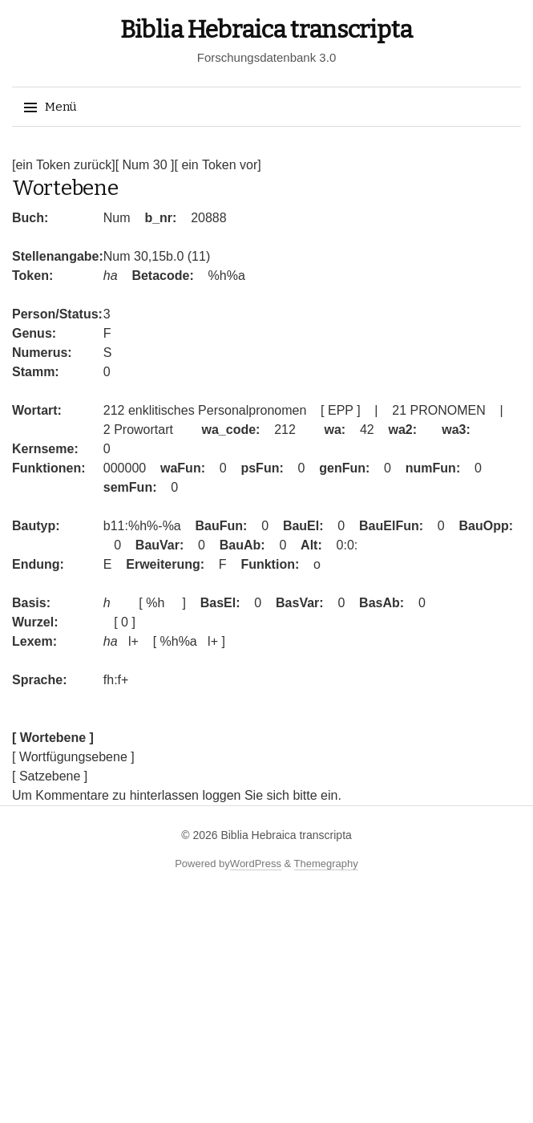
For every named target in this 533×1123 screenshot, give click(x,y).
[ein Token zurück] (63, 165)
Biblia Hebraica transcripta (266, 29)
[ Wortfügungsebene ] (73, 757)
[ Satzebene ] (49, 776)
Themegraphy (326, 863)
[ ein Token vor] (217, 165)
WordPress (255, 863)
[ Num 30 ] (145, 165)
